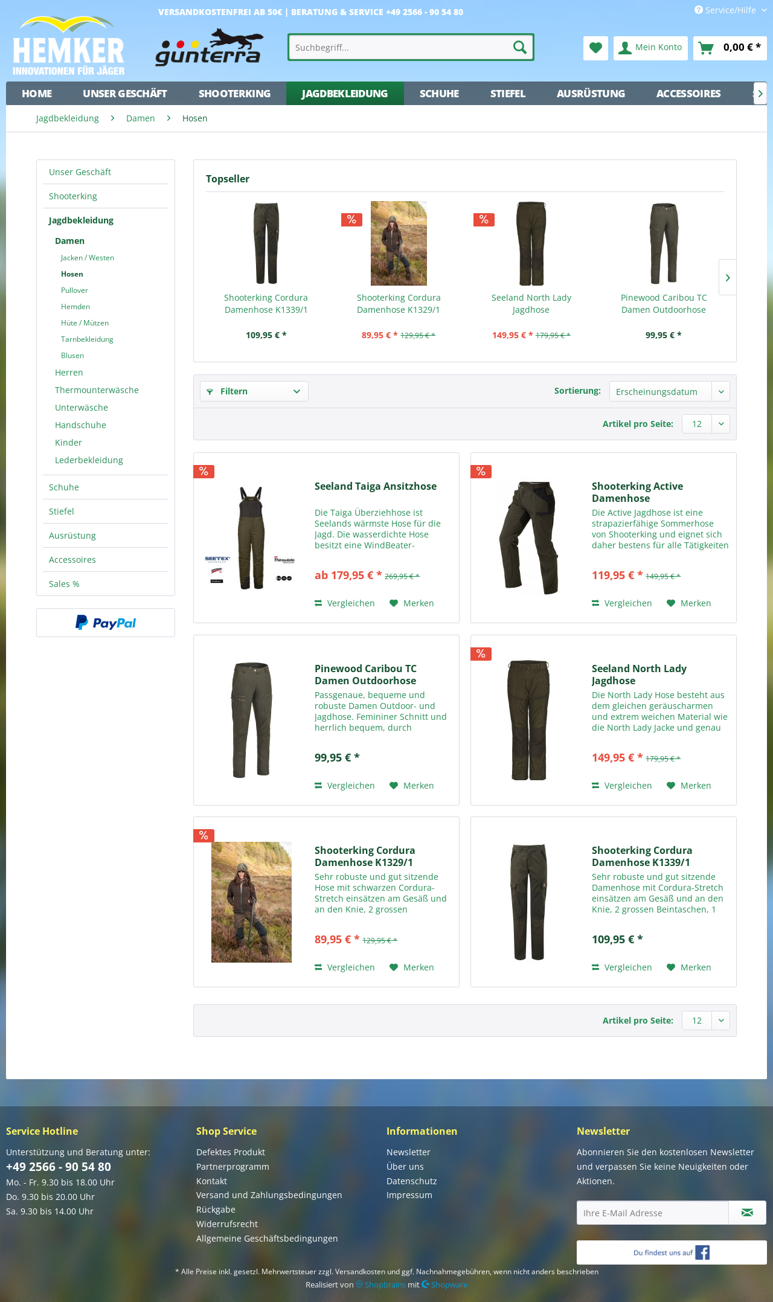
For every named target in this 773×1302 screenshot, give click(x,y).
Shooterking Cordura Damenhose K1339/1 (266, 303)
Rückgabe (216, 1209)
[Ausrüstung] (591, 93)
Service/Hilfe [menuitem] (726, 10)
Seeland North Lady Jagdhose (531, 303)
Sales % (64, 583)
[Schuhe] (439, 93)
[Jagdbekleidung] (344, 93)
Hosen (72, 274)
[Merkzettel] (595, 48)
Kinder (68, 442)
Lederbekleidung (89, 460)
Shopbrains (381, 1284)
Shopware (444, 1284)
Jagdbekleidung (81, 220)
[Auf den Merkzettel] (412, 603)
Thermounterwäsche (97, 390)
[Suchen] (520, 47)
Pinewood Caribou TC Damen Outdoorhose (664, 303)
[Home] (36, 93)
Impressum (409, 1195)
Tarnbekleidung (87, 339)
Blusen (72, 355)
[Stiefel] (508, 93)
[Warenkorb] (730, 48)
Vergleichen (345, 603)
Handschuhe (80, 425)
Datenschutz (411, 1181)
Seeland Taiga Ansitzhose (376, 486)
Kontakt (211, 1181)
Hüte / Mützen (85, 323)
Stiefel (61, 511)
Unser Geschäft (80, 172)
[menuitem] (411, 47)
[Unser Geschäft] (124, 93)
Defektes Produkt (230, 1152)
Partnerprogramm (232, 1166)
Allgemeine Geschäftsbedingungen (267, 1238)
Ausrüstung (72, 535)
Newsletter (408, 1152)
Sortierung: (577, 390)
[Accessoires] (689, 93)
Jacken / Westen (87, 257)
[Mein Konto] (651, 48)
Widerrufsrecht (227, 1224)
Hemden (75, 306)
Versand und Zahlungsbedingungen (269, 1195)
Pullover (74, 290)
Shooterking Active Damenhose (637, 492)
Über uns (405, 1166)
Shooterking (73, 196)
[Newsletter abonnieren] (747, 1213)
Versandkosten (360, 1271)
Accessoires (72, 559)
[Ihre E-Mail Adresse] (653, 1213)
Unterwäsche (81, 407)
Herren (69, 372)
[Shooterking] (235, 93)
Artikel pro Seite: (638, 423)
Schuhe (64, 487)
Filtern (227, 391)
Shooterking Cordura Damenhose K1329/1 (399, 303)
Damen (70, 240)
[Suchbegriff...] (411, 47)
